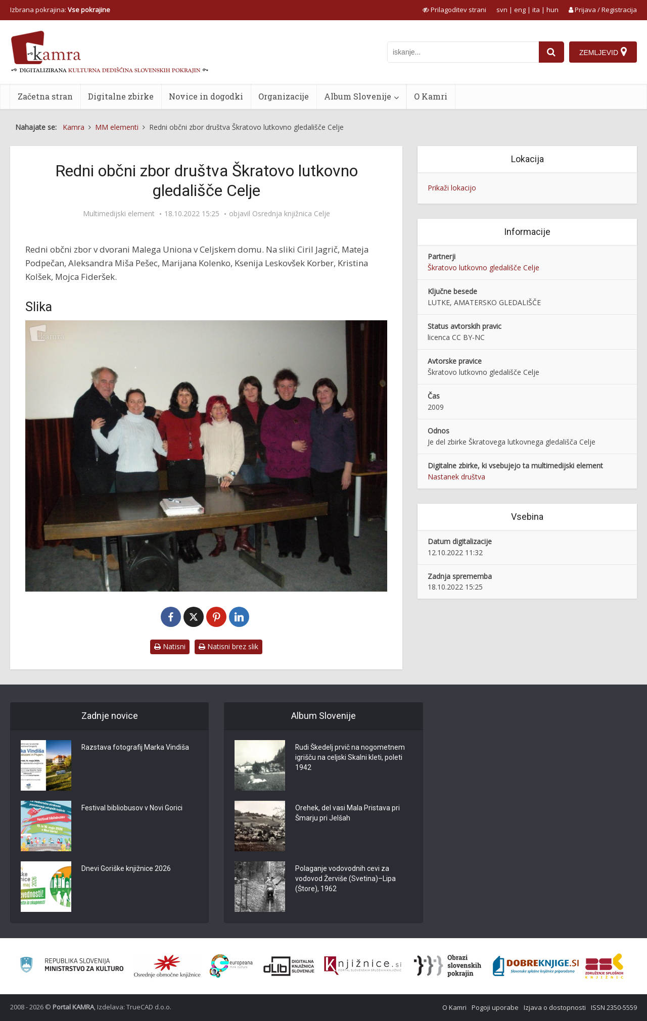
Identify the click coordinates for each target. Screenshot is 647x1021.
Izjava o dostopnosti (555, 1007)
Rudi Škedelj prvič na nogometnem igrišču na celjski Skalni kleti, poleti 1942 (350, 758)
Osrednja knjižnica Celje (291, 213)
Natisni (170, 646)
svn (501, 9)
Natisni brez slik (228, 646)
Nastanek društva (456, 476)
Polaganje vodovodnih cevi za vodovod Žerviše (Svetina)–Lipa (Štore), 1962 (345, 879)
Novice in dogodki (206, 96)
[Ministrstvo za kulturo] (71, 966)
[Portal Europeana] (231, 966)
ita (536, 9)
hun (552, 9)
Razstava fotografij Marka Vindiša (135, 748)
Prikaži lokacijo (452, 187)
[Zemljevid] (603, 52)
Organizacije (283, 96)
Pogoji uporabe (495, 1007)
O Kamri (430, 96)
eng (520, 9)
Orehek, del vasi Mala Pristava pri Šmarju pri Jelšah (347, 813)
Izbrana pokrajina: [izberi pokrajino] (60, 9)
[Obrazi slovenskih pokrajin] (447, 966)
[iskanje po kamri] (463, 52)
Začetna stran (45, 96)
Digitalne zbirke (121, 96)
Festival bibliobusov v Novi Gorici (131, 808)
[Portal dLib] (289, 966)
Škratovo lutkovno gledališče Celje (483, 267)
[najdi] (551, 52)
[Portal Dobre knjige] (536, 966)
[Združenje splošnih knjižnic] (604, 966)
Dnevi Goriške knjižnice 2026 (126, 869)
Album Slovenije (357, 96)
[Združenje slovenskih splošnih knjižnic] (363, 966)
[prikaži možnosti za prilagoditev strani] (454, 9)
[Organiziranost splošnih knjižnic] (167, 966)
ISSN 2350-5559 (614, 1007)
